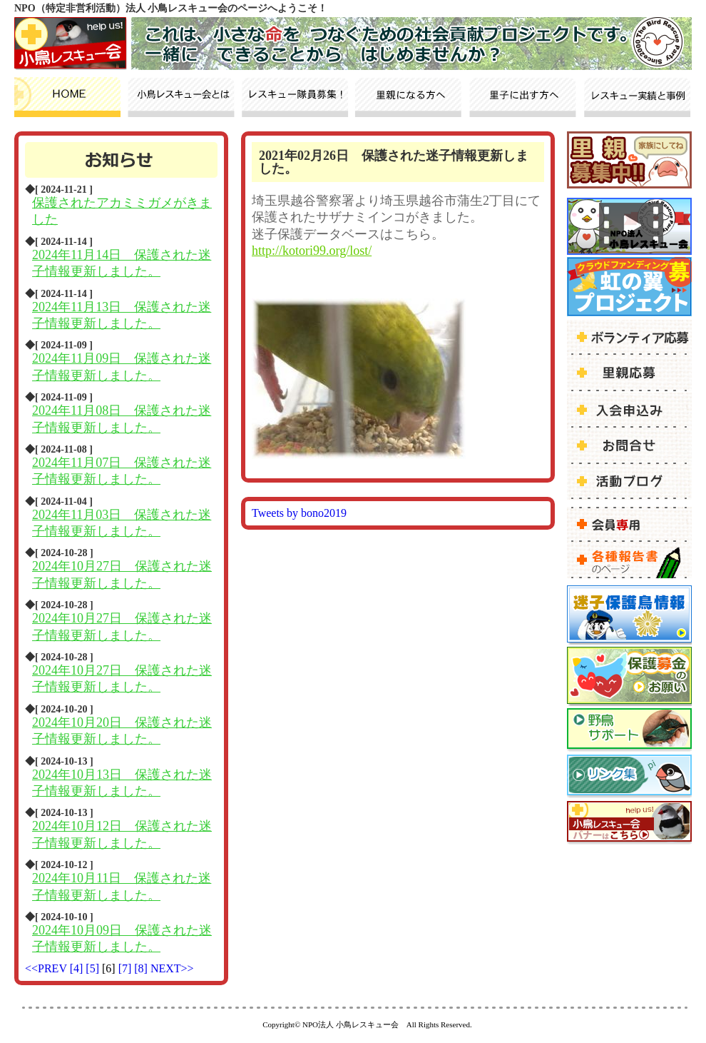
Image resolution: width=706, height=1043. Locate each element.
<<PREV (46, 968)
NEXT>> (172, 968)
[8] (142, 968)
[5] (94, 968)
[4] (78, 968)
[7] (126, 968)
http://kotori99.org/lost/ (312, 250)
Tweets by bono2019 (299, 513)
